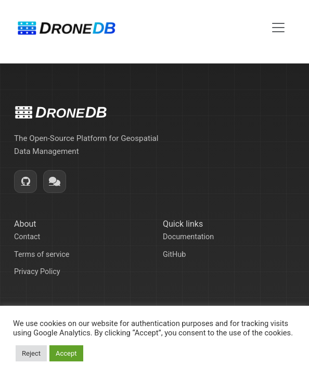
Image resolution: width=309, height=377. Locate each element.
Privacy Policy (37, 271)
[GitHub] (25, 181)
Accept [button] (66, 353)
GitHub (174, 254)
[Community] (54, 181)
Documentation (188, 236)
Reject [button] (31, 353)
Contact (27, 236)
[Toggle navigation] (278, 27)
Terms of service (42, 254)
